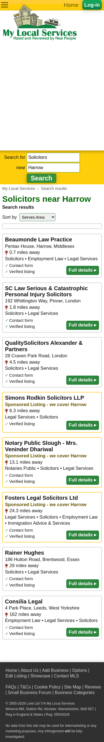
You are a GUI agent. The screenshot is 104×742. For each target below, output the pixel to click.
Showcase (40, 676)
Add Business (55, 670)
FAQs (11, 687)
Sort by (9, 217)
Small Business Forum (29, 692)
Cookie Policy (47, 687)
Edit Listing (16, 676)
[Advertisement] (52, 96)
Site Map (72, 687)
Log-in (92, 5)
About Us (29, 670)
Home (71, 5)
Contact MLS (66, 676)
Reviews (93, 687)
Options (79, 670)
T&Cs (25, 687)
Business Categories (74, 692)
